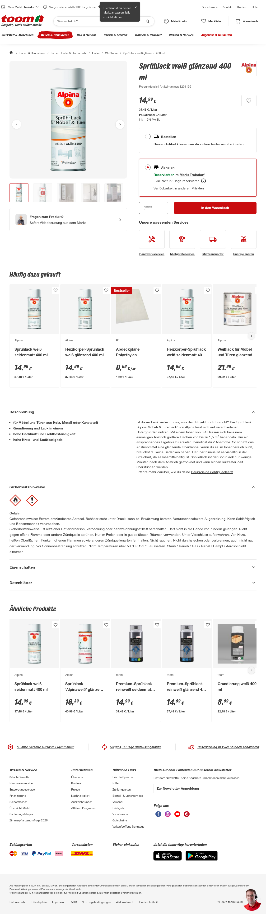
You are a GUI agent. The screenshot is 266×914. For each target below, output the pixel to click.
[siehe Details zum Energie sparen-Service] (244, 243)
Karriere (242, 7)
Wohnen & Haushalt (148, 35)
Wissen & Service (181, 35)
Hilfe (255, 7)
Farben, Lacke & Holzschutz (68, 53)
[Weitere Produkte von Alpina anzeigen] (246, 75)
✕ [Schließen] (136, 7)
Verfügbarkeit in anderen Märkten (179, 188)
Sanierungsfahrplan (21, 814)
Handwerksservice (21, 783)
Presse (75, 789)
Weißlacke (111, 53)
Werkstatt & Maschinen (17, 35)
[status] (211, 21)
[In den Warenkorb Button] (215, 208)
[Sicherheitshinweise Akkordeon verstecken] (133, 487)
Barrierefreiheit (148, 902)
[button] (175, 21)
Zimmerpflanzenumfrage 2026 (28, 820)
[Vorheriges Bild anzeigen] (16, 124)
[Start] (11, 53)
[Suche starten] (147, 21)
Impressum (59, 902)
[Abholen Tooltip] (203, 181)
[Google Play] (202, 859)
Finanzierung (17, 795)
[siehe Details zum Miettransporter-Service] (213, 243)
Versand (117, 802)
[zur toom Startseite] (22, 21)
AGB (74, 902)
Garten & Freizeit (115, 35)
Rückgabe (118, 808)
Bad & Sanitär (86, 35)
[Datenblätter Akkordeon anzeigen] (133, 582)
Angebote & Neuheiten (216, 35)
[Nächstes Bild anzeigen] (120, 124)
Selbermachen (18, 802)
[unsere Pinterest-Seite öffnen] (187, 816)
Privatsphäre (39, 902)
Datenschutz (17, 902)
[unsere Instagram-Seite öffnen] (168, 816)
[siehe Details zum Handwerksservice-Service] (152, 243)
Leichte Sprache (122, 777)
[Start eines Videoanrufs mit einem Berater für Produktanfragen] (68, 219)
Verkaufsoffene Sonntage (128, 826)
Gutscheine (119, 820)
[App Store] (167, 859)
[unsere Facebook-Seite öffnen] (158, 816)
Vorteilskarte (210, 7)
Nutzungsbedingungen (96, 902)
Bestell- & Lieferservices (127, 795)
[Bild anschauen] (68, 120)
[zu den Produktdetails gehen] (148, 86)
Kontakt (228, 7)
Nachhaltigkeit (80, 795)
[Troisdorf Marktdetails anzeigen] (192, 174)
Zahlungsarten (121, 789)
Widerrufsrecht (125, 902)
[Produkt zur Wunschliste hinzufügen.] (248, 100)
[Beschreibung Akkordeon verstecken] (133, 411)
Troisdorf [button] (31, 7)
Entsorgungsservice (22, 789)
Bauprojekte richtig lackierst (212, 472)
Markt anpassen (113, 12)
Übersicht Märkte (20, 808)
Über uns (77, 777)
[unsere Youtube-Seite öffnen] (177, 816)
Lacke (95, 53)
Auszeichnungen (82, 802)
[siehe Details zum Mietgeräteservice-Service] (182, 243)
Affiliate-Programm (83, 808)
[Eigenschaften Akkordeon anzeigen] (133, 567)
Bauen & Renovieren (55, 35)
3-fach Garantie (19, 777)
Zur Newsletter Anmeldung (178, 788)
